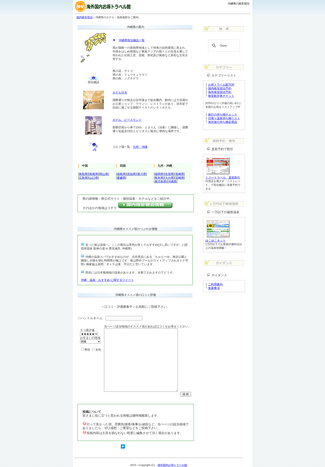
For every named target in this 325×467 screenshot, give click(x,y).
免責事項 (214, 288)
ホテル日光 (120, 92)
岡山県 (103, 174)
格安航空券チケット (221, 95)
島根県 (93, 174)
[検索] (223, 45)
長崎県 (179, 174)
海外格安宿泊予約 (219, 92)
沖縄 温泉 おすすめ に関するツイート (107, 280)
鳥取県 (83, 174)
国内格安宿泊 (84, 17)
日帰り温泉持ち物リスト (224, 118)
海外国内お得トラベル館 (172, 465)
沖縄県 (172, 181)
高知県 (131, 174)
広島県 (83, 177)
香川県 (141, 174)
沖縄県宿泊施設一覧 (132, 40)
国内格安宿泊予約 (219, 88)
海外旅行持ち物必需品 (222, 122)
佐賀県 (169, 174)
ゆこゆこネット (215, 240)
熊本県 (159, 177)
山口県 (93, 177)
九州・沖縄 (140, 146)
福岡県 (159, 174)
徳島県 (121, 174)
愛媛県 (121, 177)
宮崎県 (179, 177)
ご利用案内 (215, 284)
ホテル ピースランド (127, 120)
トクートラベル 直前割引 (222, 177)
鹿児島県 (160, 181)
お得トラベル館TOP (221, 84)
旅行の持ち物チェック (222, 114)
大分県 (169, 177)
